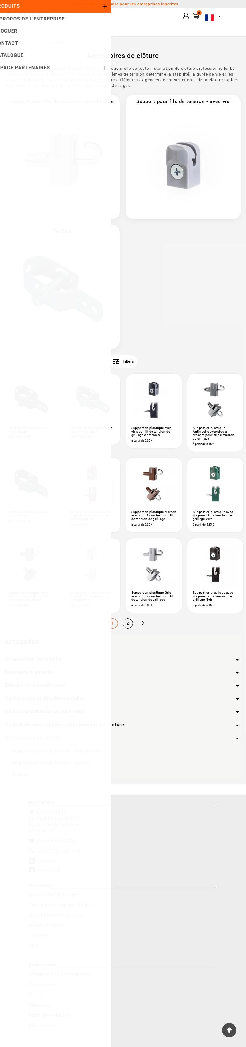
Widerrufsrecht (46, 925)
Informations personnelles (60, 974)
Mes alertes (43, 1025)
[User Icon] (186, 16)
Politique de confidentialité (60, 905)
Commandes (44, 984)
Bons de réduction (50, 1015)
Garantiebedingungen (54, 894)
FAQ (33, 946)
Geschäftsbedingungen (56, 915)
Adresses (40, 1005)
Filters (123, 361)
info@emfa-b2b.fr (57, 840)
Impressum (42, 935)
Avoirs (36, 995)
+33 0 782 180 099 (59, 851)
